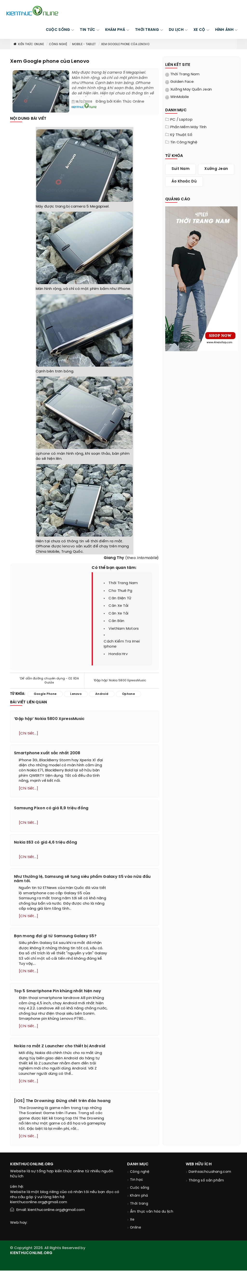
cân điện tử (120, 598)
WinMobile (179, 97)
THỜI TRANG (147, 30)
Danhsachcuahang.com (210, 1172)
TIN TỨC (87, 30)
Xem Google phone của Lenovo (125, 44)
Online (135, 1228)
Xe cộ (199, 30)
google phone (45, 694)
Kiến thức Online (28, 44)
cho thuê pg (120, 591)
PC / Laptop (181, 120)
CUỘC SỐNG (58, 30)
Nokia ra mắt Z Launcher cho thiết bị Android (59, 1046)
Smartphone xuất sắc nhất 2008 (47, 753)
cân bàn (116, 621)
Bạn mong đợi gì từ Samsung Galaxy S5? (55, 936)
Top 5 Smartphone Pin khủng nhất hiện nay (57, 991)
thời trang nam (123, 583)
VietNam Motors (124, 629)
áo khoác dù (184, 181)
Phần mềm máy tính (188, 127)
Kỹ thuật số (181, 135)
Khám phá (139, 1196)
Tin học (136, 1180)
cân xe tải (118, 606)
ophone (43, 454)
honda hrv (118, 654)
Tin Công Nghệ (184, 142)
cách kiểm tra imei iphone (122, 644)
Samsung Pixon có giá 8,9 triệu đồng (51, 808)
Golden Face (182, 82)
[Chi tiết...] (28, 733)
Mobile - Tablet (84, 44)
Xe (132, 1220)
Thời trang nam (184, 74)
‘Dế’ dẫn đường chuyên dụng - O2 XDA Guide (49, 680)
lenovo (68, 546)
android (101, 694)
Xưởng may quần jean (191, 89)
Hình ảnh (224, 30)
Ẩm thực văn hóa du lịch (151, 1212)
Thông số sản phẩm (206, 1181)
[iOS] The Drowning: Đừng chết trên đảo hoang (62, 1101)
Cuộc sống (139, 1188)
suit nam (181, 169)
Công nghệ (58, 44)
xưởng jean (216, 169)
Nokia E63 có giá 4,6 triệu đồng (45, 843)
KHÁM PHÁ (115, 30)
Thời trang (139, 1204)
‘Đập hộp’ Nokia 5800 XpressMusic (120, 680)
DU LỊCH (176, 30)
